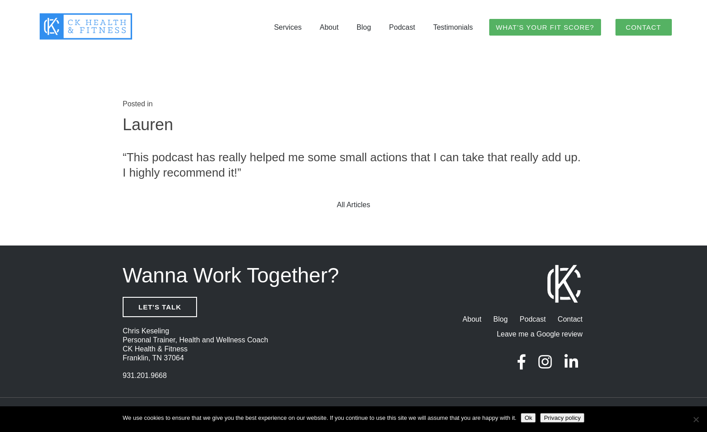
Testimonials (453, 28)
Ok (528, 417)
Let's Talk (159, 308)
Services (288, 28)
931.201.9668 (145, 376)
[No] (695, 419)
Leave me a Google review (540, 335)
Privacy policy (562, 417)
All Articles (353, 205)
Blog (364, 28)
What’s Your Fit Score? (545, 28)
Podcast (402, 28)
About (329, 28)
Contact (643, 28)
